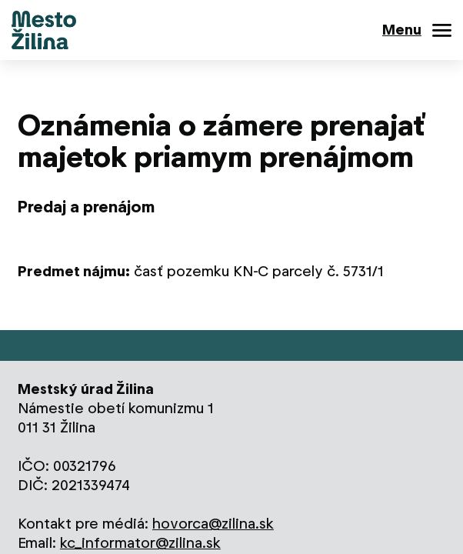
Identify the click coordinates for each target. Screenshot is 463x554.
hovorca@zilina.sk (213, 523)
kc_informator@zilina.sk (140, 543)
